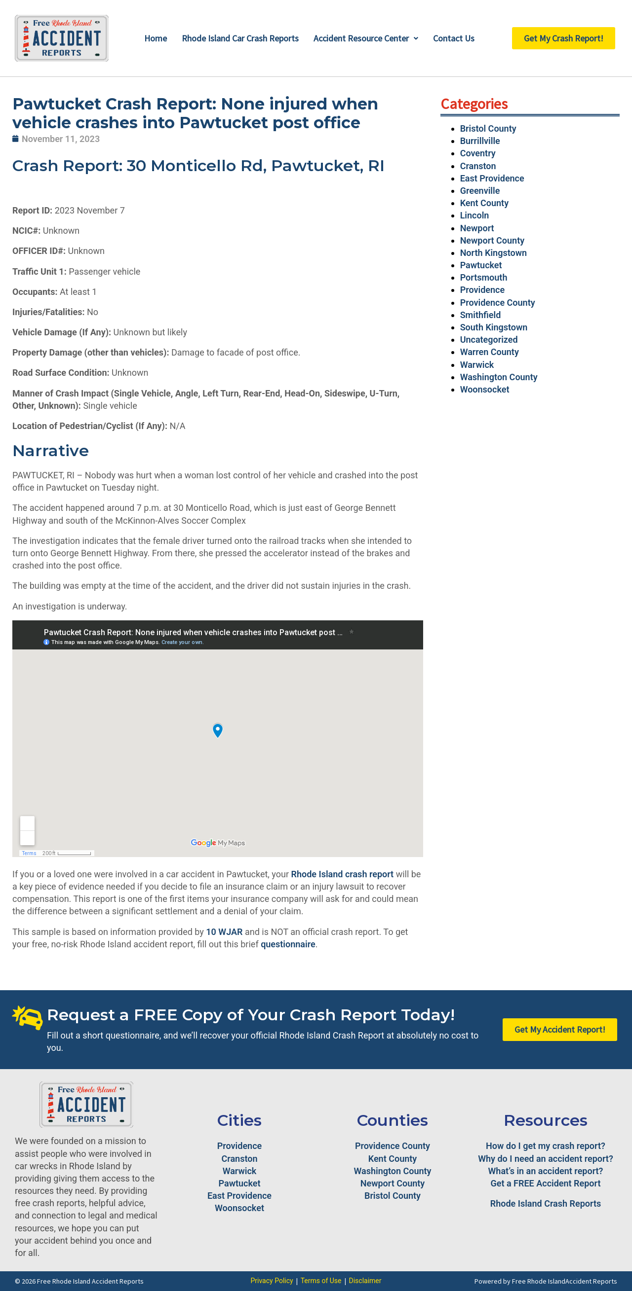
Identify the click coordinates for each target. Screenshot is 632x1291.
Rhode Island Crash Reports (545, 1203)
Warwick (477, 364)
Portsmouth (484, 277)
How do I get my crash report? (545, 1146)
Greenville (480, 190)
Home (155, 38)
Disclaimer (365, 1281)
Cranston (478, 166)
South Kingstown (494, 327)
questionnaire (288, 944)
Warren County (489, 352)
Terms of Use (321, 1281)
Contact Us (453, 38)
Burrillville (480, 141)
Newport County (492, 240)
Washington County (499, 377)
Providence (482, 290)
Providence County (497, 302)
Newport (477, 228)
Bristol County (488, 128)
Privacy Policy (271, 1281)
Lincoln (474, 215)
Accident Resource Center (366, 38)
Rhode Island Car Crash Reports (240, 38)
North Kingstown (493, 253)
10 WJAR (224, 932)
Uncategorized (489, 339)
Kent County (484, 203)
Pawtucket (481, 265)
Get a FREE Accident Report (546, 1183)
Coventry (478, 153)
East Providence (492, 178)
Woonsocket (485, 389)
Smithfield (480, 315)
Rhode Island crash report (342, 874)
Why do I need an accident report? (545, 1158)
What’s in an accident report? (545, 1171)
